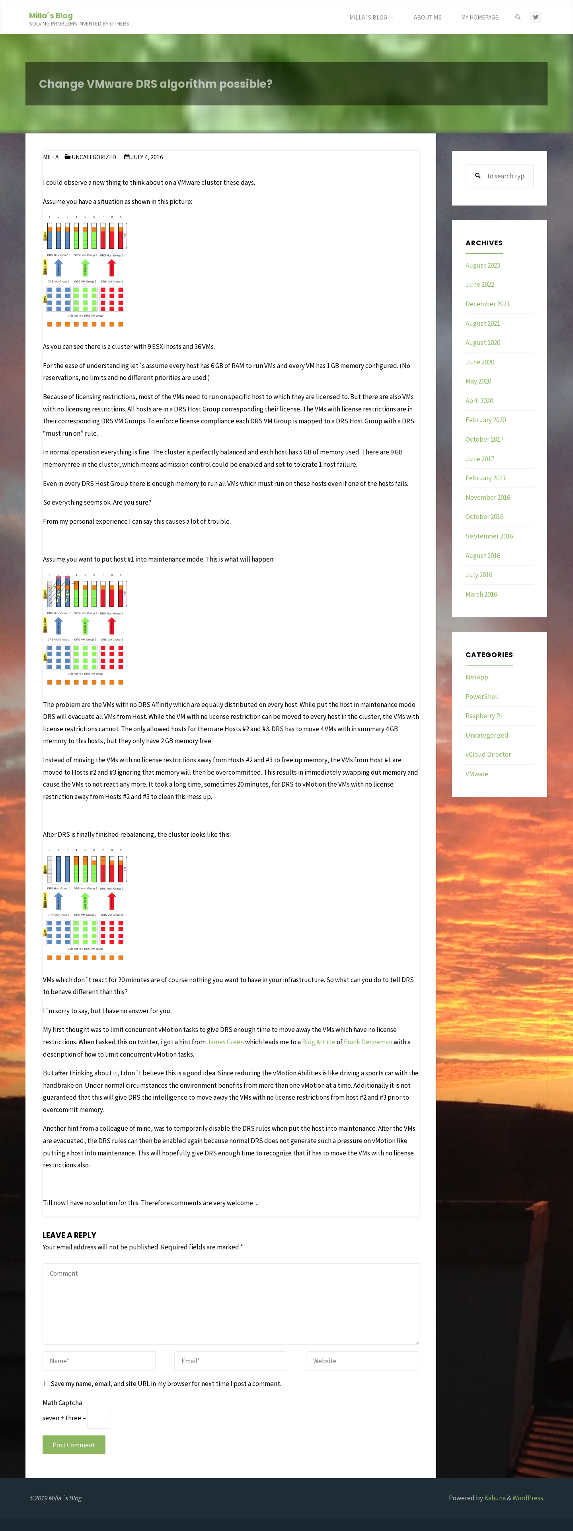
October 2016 (484, 516)
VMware (477, 773)
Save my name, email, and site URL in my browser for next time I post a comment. (162, 1383)
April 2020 (479, 400)
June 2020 (480, 362)
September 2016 (489, 536)
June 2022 (480, 284)
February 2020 (486, 419)
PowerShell (482, 696)
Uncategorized (94, 157)
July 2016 (479, 574)
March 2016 (481, 594)
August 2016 (483, 555)
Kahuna (494, 1498)
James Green (225, 1042)
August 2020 (483, 342)
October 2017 (484, 439)
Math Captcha (62, 1402)
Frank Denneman (368, 1042)
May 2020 (478, 381)
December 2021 (488, 304)
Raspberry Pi (484, 715)
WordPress (528, 1498)
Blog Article (318, 1042)
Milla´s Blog (51, 15)
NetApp (477, 677)
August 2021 (483, 323)
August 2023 (483, 265)
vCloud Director (488, 754)
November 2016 (488, 497)
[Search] (517, 17)
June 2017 (480, 458)
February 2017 (486, 478)
